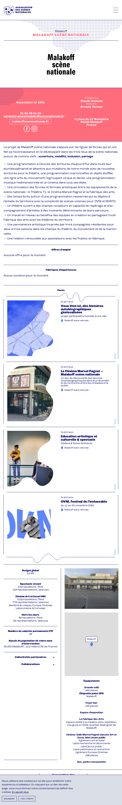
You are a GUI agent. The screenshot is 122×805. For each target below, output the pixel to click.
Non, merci (27, 799)
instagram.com (34, 128)
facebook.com (26, 128)
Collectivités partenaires (30, 657)
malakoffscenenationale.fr (30, 121)
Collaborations (30, 664)
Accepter (9, 799)
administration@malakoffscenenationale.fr (34, 116)
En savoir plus (20, 792)
